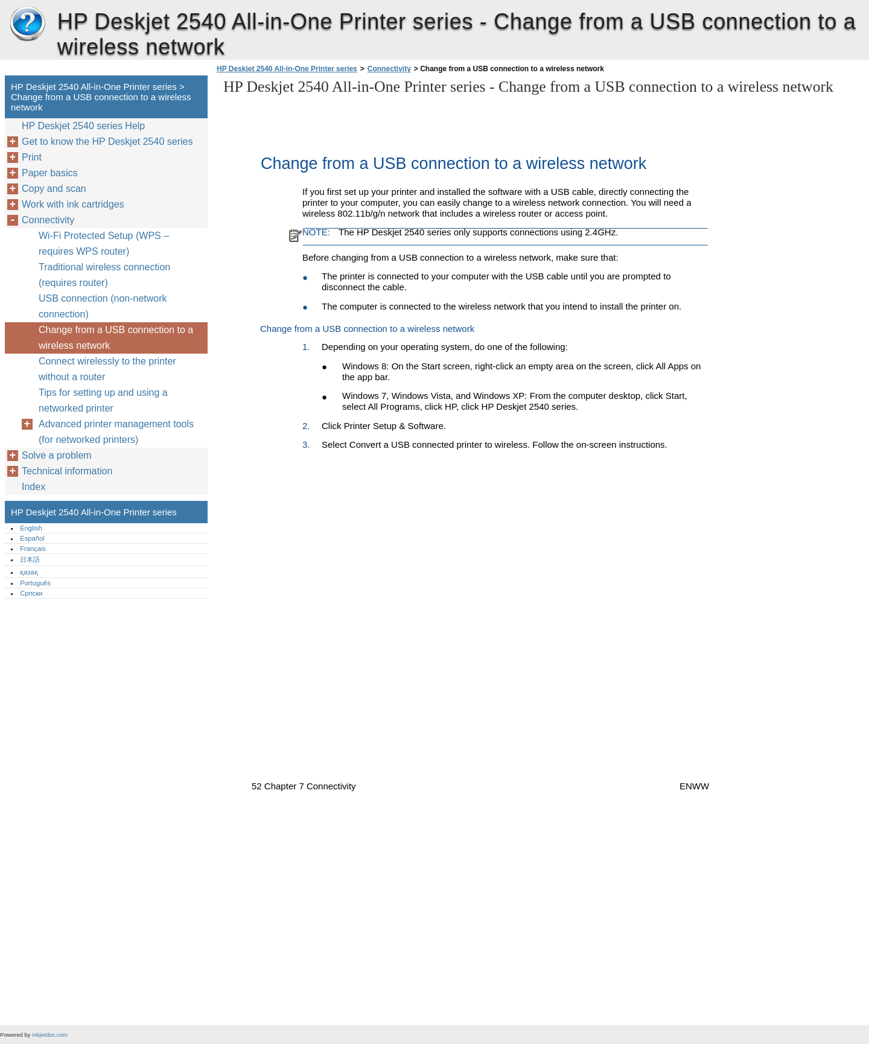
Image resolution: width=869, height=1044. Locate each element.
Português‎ (35, 583)
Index (33, 487)
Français (33, 548)
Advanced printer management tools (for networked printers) (116, 432)
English (31, 528)
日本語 (30, 559)
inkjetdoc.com (50, 1034)
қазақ (28, 572)
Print (32, 157)
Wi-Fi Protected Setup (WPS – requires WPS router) (104, 243)
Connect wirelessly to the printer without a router (107, 369)
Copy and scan (54, 188)
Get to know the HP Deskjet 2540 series (107, 141)
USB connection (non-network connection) (103, 306)
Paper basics (50, 173)
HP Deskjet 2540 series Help (83, 126)
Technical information (67, 471)
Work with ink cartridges (73, 204)
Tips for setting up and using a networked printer (103, 400)
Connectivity (389, 69)
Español (32, 538)
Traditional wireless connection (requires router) (104, 275)
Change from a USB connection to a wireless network (116, 338)
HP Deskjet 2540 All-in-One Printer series (27, 24)
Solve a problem (57, 455)
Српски (31, 593)
